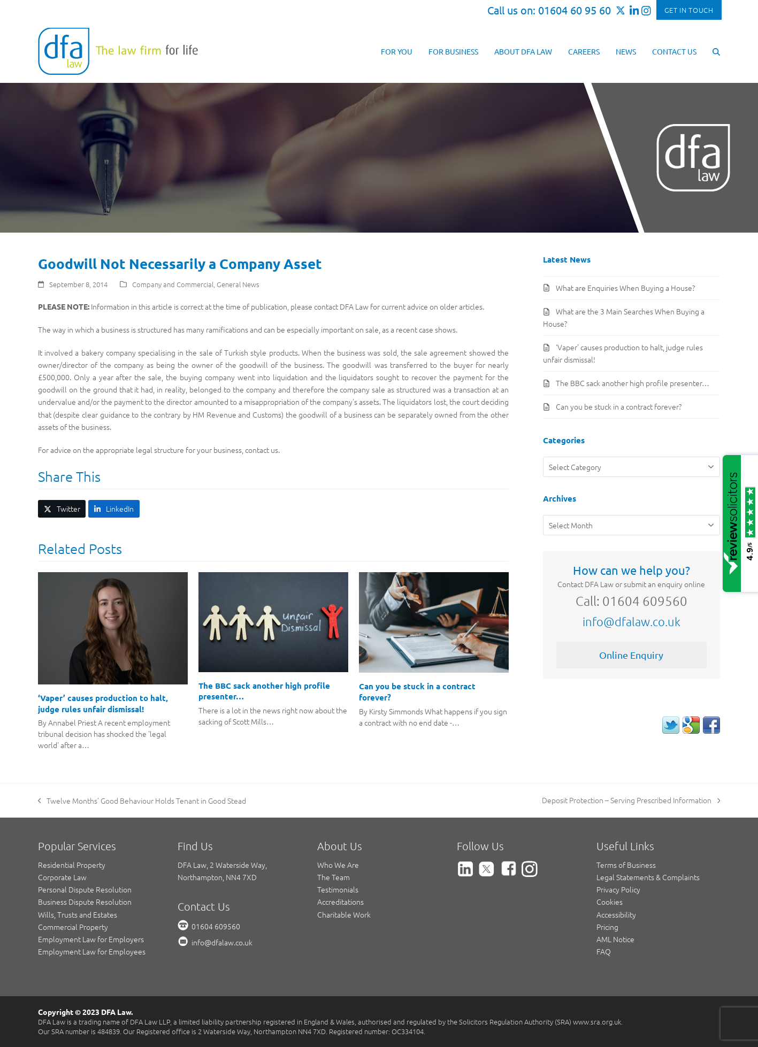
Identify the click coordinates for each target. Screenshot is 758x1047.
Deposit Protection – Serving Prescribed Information (631, 800)
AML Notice (615, 939)
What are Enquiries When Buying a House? (625, 287)
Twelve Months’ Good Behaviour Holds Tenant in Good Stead (142, 801)
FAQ (603, 951)
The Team (333, 877)
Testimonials (337, 889)
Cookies (609, 901)
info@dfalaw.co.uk (631, 621)
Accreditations (340, 901)
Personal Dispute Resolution (85, 889)
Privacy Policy (618, 889)
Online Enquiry (631, 654)
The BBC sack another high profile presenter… (632, 383)
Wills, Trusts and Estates (77, 914)
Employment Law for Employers (91, 939)
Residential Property (71, 864)
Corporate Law (62, 877)
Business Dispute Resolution (85, 901)
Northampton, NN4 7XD (217, 877)
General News (238, 284)
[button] (716, 51)
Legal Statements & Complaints (648, 877)
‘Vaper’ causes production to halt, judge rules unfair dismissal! (103, 703)
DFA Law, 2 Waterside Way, (222, 864)
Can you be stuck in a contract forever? (619, 406)
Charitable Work (344, 914)
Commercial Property (73, 926)
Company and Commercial (172, 284)
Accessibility (616, 914)
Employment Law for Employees (92, 951)
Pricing (607, 926)
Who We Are (338, 864)
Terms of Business (626, 864)
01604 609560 (216, 926)
